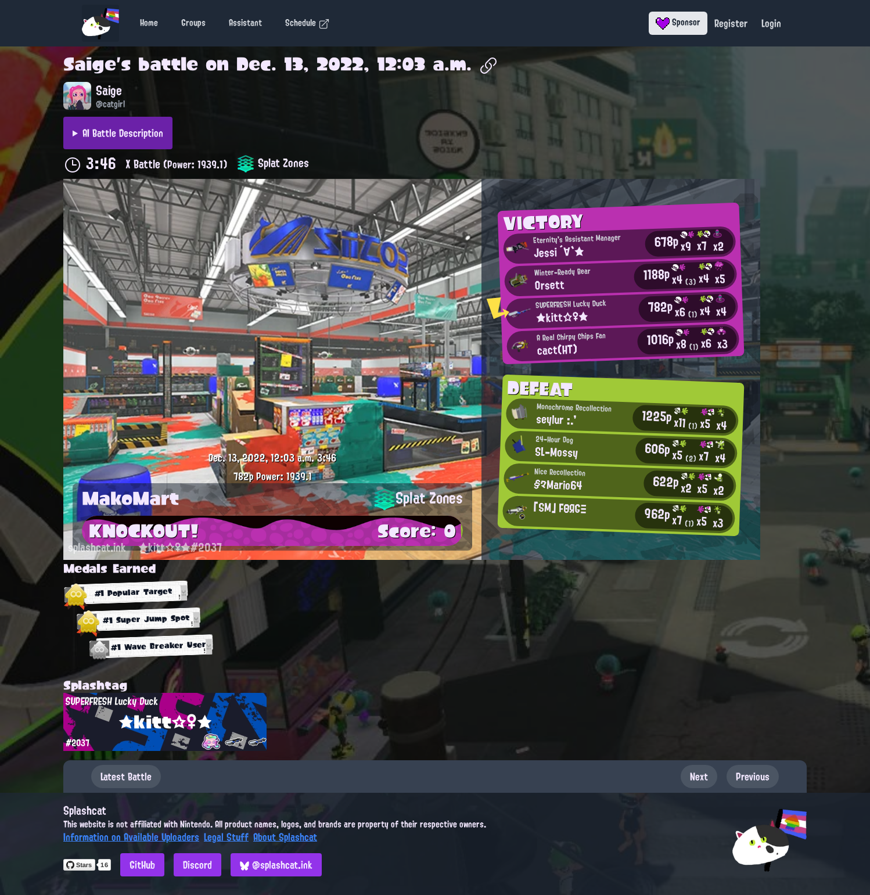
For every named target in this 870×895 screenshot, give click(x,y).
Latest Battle (126, 776)
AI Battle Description (122, 133)
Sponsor (678, 22)
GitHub (142, 865)
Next (699, 776)
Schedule (307, 23)
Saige (89, 63)
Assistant (245, 23)
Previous (753, 776)
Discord (197, 865)
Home (149, 23)
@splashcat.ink (276, 865)
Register (730, 23)
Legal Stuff (226, 837)
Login (771, 23)
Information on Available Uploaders (131, 837)
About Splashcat (285, 837)
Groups (193, 23)
